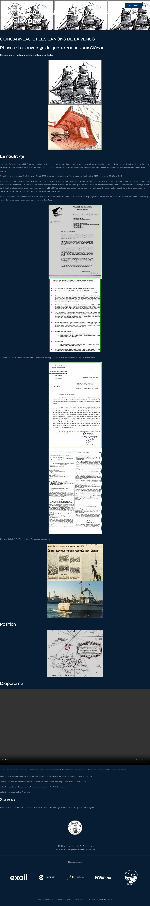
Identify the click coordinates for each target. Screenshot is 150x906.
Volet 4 (3, 786)
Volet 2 (3, 776)
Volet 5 (3, 792)
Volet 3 (3, 781)
